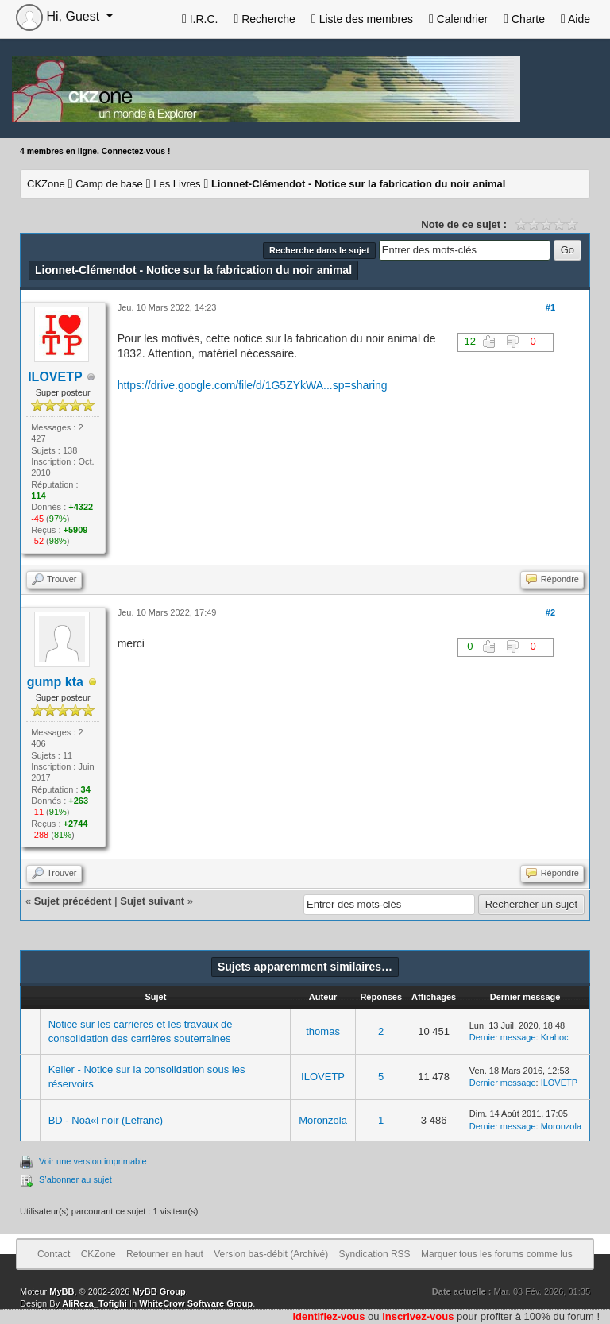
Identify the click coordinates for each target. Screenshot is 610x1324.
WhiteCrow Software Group (196, 1303)
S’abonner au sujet (75, 1179)
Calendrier (458, 19)
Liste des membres (362, 19)
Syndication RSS (375, 1254)
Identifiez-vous (328, 1316)
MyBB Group (158, 1291)
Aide (575, 19)
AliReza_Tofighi (94, 1303)
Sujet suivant (152, 901)
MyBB (61, 1291)
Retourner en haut (164, 1254)
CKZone (46, 184)
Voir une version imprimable (93, 1161)
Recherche (264, 19)
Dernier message (502, 1037)
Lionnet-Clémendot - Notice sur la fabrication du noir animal (358, 184)
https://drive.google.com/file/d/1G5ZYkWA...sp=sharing (253, 385)
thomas (323, 1031)
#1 (550, 307)
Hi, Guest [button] (59, 16)
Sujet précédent (73, 901)
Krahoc (555, 1037)
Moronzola (323, 1120)
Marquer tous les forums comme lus (497, 1254)
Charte (524, 19)
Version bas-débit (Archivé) (271, 1254)
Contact (53, 1254)
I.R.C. (200, 19)
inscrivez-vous (418, 1316)
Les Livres (176, 184)
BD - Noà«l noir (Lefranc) (106, 1120)
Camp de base (109, 184)
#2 (550, 612)
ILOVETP (323, 1077)
